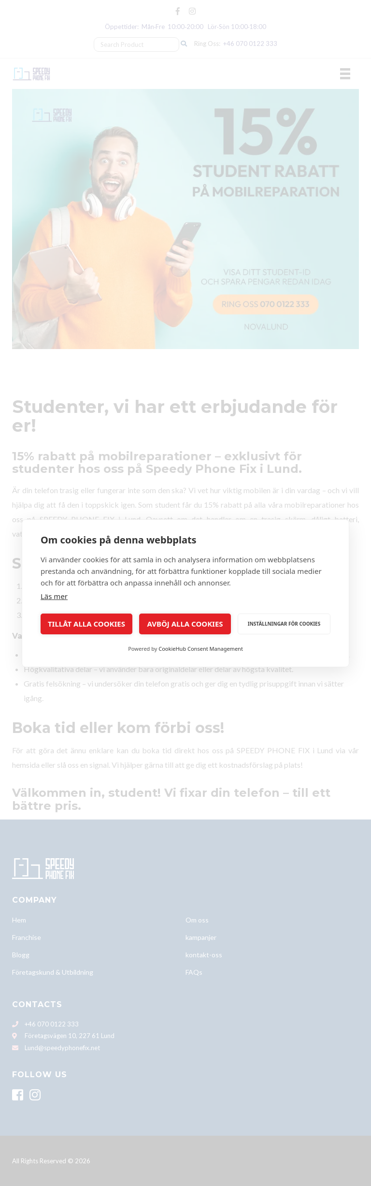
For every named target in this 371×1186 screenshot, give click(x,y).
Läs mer (54, 596)
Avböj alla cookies (185, 624)
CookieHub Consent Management (200, 648)
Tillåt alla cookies (86, 624)
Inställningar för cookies (284, 623)
